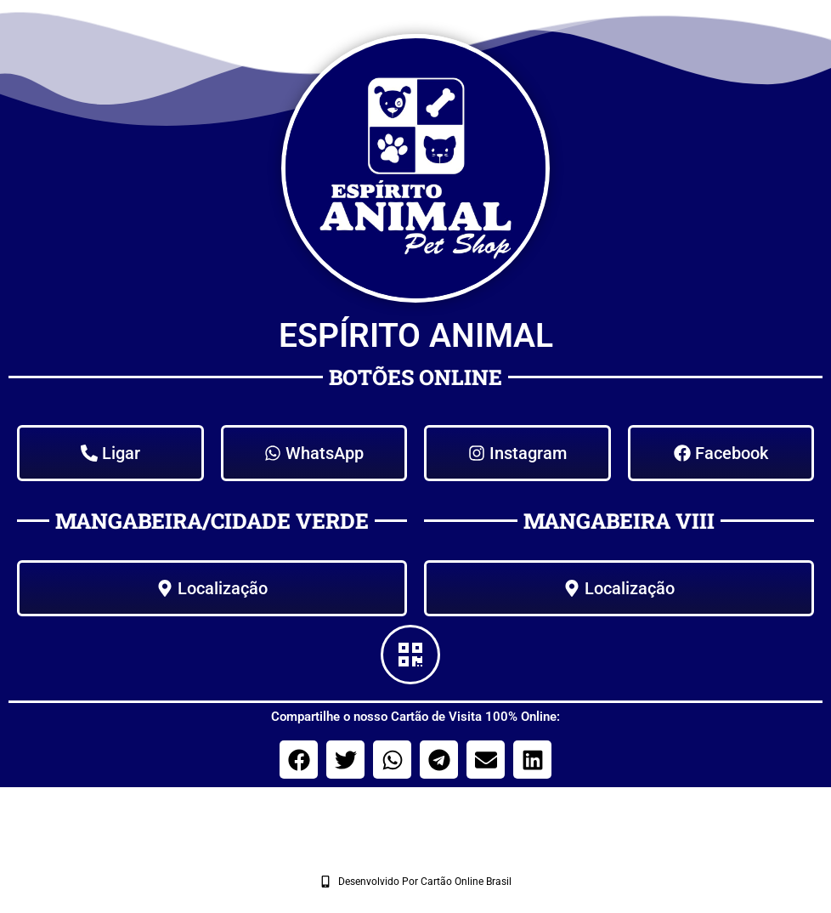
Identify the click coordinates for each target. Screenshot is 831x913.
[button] (299, 759)
